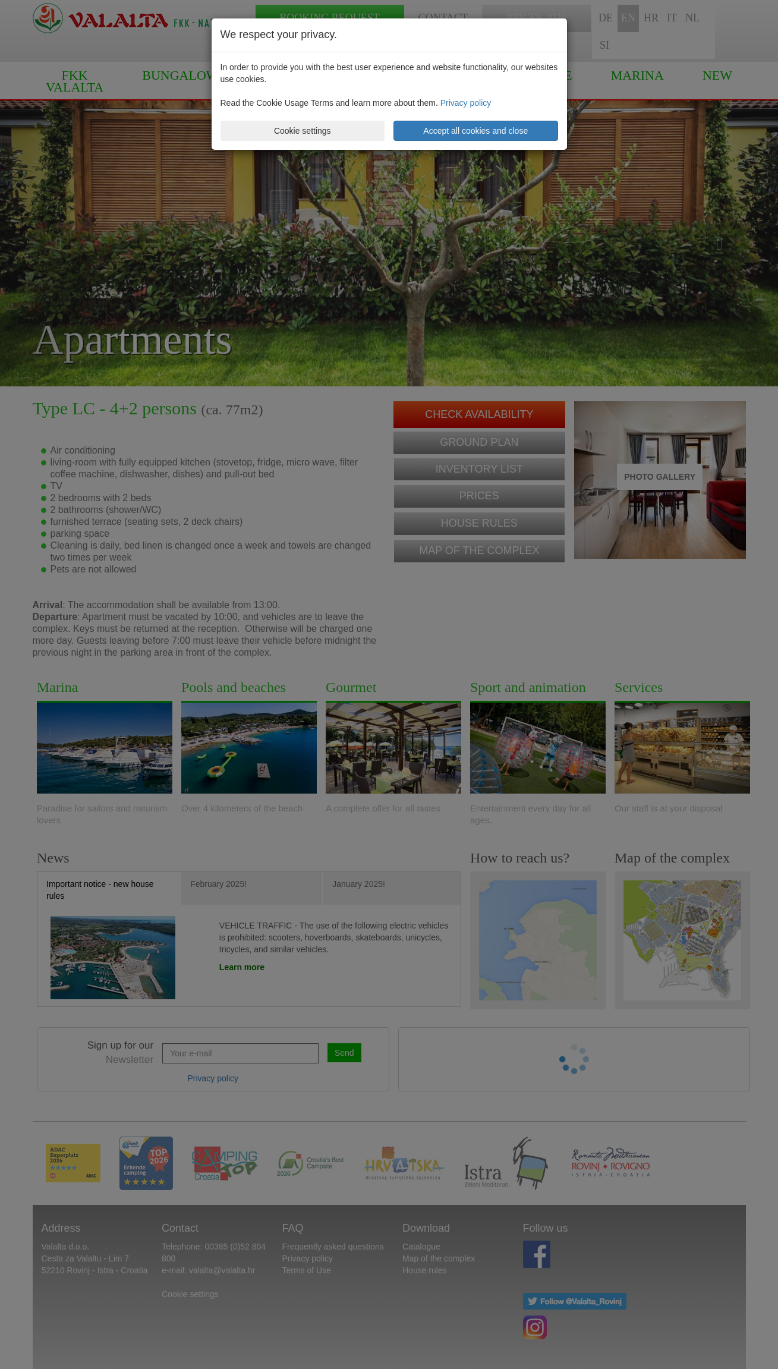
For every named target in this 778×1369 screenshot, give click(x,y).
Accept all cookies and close (475, 131)
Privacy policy (466, 103)
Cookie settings (302, 131)
